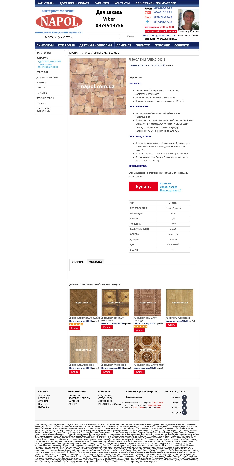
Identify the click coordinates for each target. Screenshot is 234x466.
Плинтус (143, 45)
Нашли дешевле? (170, 190)
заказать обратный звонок (160, 31)
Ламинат (123, 45)
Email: (147, 35)
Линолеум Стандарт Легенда (145, 319)
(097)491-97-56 (162, 22)
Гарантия (102, 3)
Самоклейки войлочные (44, 109)
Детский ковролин (95, 45)
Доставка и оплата (74, 3)
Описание (78, 262)
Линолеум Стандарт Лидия (149, 365)
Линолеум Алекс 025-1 (113, 365)
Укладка (72, 404)
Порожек (162, 45)
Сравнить (165, 183)
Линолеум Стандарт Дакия (84, 318)
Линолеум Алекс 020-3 (81, 365)
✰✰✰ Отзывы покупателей (155, 3)
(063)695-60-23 (162, 17)
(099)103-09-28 (162, 8)
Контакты (122, 3)
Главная (74, 53)
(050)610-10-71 (162, 12)
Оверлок (181, 45)
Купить (143, 186)
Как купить (46, 3)
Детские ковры (45, 98)
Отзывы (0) (95, 262)
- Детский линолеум (49, 61)
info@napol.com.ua (163, 35)
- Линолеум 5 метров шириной (48, 66)
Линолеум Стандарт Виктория (112, 319)
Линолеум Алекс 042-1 (106, 53)
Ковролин (66, 45)
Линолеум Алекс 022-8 (178, 318)
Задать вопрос (168, 186)
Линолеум (45, 45)
